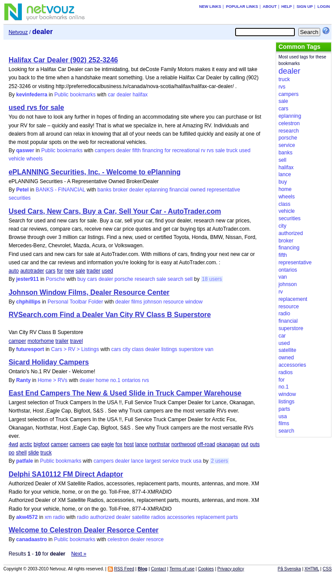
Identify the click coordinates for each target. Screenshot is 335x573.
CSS (327, 568)
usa (197, 461)
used (244, 150)
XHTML (311, 568)
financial (178, 190)
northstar (159, 444)
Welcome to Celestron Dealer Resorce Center (84, 530)
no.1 (115, 380)
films (136, 302)
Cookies (206, 568)
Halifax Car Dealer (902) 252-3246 (63, 60)
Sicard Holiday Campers (49, 362)
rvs (210, 150)
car (111, 95)
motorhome (40, 341)
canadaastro (31, 539)
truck (232, 150)
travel (76, 341)
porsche (124, 279)
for (167, 150)
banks (104, 190)
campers (105, 150)
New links (210, 6)
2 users (219, 461)
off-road (206, 444)
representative (223, 190)
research (145, 279)
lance (141, 444)
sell (188, 279)
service (170, 461)
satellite (141, 517)
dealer (123, 95)
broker (120, 190)
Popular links (242, 6)
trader (93, 271)
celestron (118, 539)
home (102, 380)
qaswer (25, 150)
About (270, 6)
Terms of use (182, 568)
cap (95, 444)
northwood (183, 444)
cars (50, 271)
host (129, 444)
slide (33, 453)
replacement (210, 517)
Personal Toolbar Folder (75, 302)
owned (197, 190)
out (245, 444)
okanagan (228, 444)
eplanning (156, 190)
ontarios (131, 380)
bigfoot (41, 444)
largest (153, 461)
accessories (181, 517)
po (11, 453)
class (138, 349)
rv (203, 150)
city (126, 349)
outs (255, 444)
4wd (13, 444)
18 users (212, 279)
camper (17, 341)
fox (119, 444)
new (69, 271)
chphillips (28, 302)
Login (324, 6)
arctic (26, 444)
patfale (24, 461)
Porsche (55, 279)
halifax (140, 95)
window (193, 302)
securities (20, 198)
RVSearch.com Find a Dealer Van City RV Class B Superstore (110, 314)
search (175, 279)
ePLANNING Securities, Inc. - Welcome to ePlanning (95, 172)
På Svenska (289, 568)
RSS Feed (124, 568)
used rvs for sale (36, 107)
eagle (107, 444)
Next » (78, 554)
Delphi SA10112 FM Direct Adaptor (66, 474)
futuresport (30, 349)
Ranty (23, 380)
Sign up (305, 6)
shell (21, 453)
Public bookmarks (75, 95)
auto (14, 271)
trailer (61, 341)
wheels (34, 159)
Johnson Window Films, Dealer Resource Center (89, 292)
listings (169, 349)
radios (158, 517)
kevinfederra (31, 95)
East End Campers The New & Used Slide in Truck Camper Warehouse (125, 393)
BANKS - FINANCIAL (60, 190)
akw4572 (27, 517)
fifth (136, 150)
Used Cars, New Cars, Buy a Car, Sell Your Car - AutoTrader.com (115, 211)
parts (232, 517)
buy (81, 279)
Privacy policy (230, 568)
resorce (155, 539)
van (209, 349)
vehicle (17, 159)
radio (83, 517)
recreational (186, 150)
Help (286, 6)
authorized (102, 517)
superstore (191, 349)
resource (173, 302)
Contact (158, 568)
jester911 (27, 279)
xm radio (54, 517)
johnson (153, 302)
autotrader (32, 271)
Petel (22, 190)
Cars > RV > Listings (75, 349)
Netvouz (18, 32)
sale (220, 150)
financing (152, 150)
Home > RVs (52, 380)
